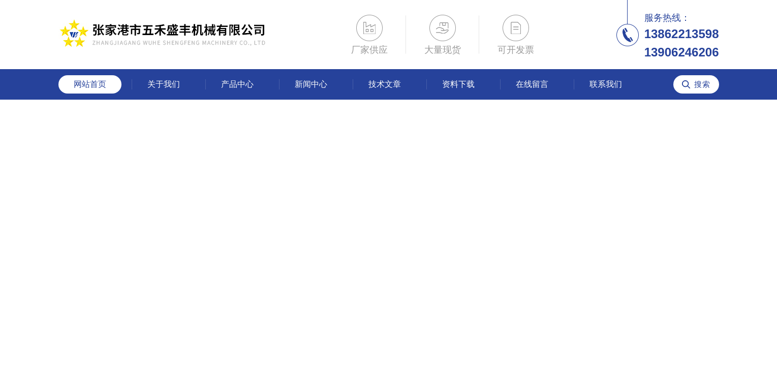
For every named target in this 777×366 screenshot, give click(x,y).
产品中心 (237, 84)
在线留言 (532, 84)
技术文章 (384, 84)
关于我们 (163, 84)
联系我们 (605, 84)
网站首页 (90, 84)
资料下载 (458, 84)
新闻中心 (311, 84)
